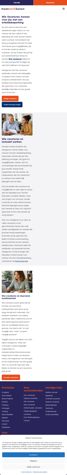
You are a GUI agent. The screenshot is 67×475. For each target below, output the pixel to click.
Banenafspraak (21, 261)
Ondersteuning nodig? (12, 104)
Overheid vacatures (53, 399)
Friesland (5, 405)
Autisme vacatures (52, 402)
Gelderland (6, 427)
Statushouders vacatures (33, 408)
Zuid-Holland (6, 396)
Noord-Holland (7, 399)
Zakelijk (16, 3)
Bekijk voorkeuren (33, 467)
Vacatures (50, 3)
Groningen (5, 408)
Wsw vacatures (29, 395)
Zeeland (5, 418)
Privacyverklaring (26, 472)
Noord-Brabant (7, 415)
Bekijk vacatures (10, 98)
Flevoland (5, 421)
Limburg (5, 411)
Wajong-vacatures (30, 398)
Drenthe (5, 402)
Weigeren (33, 461)
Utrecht (4, 424)
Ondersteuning (51, 411)
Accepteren (33, 455)
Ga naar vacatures (11, 377)
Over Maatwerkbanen (32, 417)
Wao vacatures (29, 405)
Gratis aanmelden (52, 415)
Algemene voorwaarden (40, 472)
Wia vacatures (15, 59)
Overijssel (5, 392)
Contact (27, 421)
